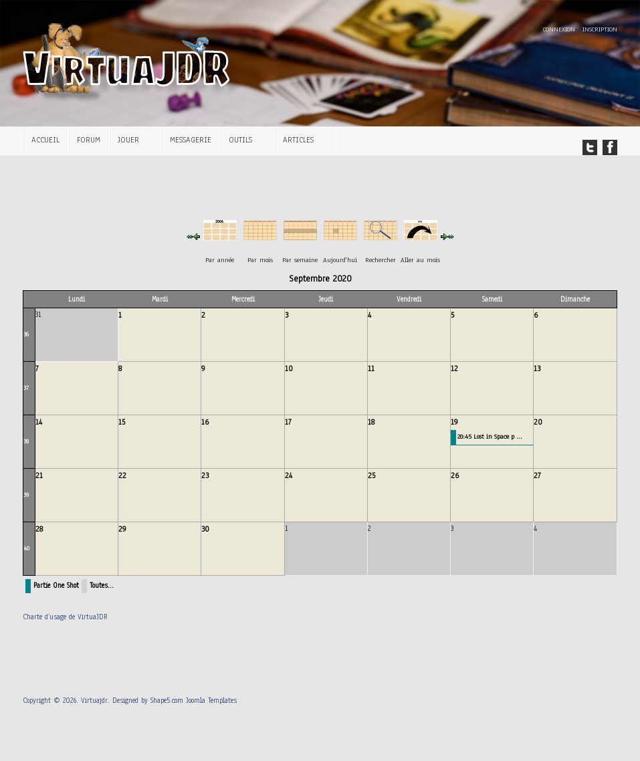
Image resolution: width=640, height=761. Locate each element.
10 (289, 368)
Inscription (599, 29)
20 (538, 422)
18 (371, 422)
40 (26, 548)
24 (288, 475)
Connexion (560, 29)
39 (26, 494)
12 (454, 368)
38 (26, 441)
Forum (88, 139)
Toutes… (102, 585)
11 (371, 368)
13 (537, 368)
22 (122, 475)
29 (122, 529)
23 (205, 475)
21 (39, 475)
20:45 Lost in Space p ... (489, 436)
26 (455, 475)
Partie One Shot (56, 585)
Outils (240, 139)
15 (121, 422)
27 (537, 475)
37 (26, 387)
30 (205, 529)
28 (39, 529)
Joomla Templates (211, 700)
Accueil (45, 139)
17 (288, 422)
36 (26, 334)
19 (454, 422)
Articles (298, 139)
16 (205, 422)
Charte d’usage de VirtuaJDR (65, 617)
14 (38, 422)
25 (371, 475)
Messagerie (190, 139)
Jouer (128, 139)
